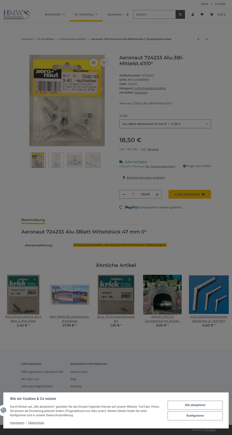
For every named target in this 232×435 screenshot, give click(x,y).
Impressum (17, 422)
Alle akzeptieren (195, 405)
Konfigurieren (195, 415)
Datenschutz (36, 422)
